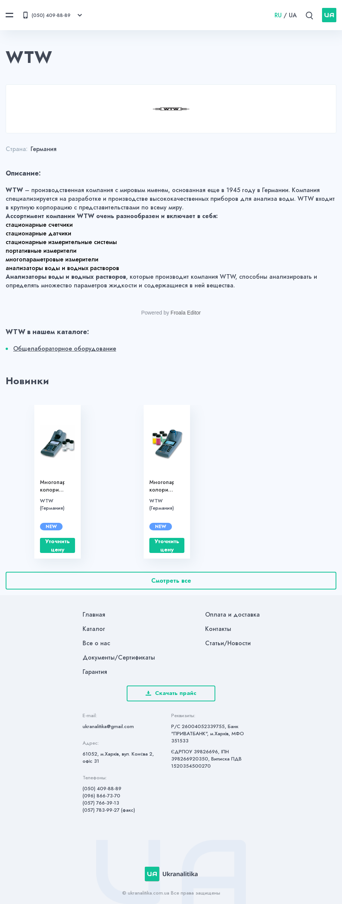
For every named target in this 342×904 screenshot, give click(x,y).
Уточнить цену (57, 545)
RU (278, 15)
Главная (94, 614)
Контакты (218, 629)
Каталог (94, 629)
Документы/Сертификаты (119, 657)
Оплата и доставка (232, 614)
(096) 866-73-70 (101, 795)
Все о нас (96, 643)
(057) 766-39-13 (101, 802)
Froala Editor (185, 313)
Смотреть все (171, 580)
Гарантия (95, 671)
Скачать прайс (171, 693)
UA (293, 15)
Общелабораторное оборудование (64, 348)
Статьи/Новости (228, 643)
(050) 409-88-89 (102, 788)
